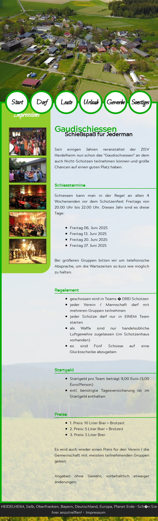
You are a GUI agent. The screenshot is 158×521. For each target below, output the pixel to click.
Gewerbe (115, 102)
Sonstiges (140, 102)
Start (17, 102)
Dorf (41, 102)
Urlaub (90, 102)
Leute (66, 102)
